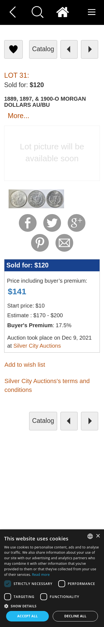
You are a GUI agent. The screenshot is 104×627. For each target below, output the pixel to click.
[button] (52, 605)
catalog (43, 49)
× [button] (98, 536)
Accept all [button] (27, 616)
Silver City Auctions (37, 346)
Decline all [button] (75, 616)
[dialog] (52, 578)
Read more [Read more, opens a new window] (41, 574)
